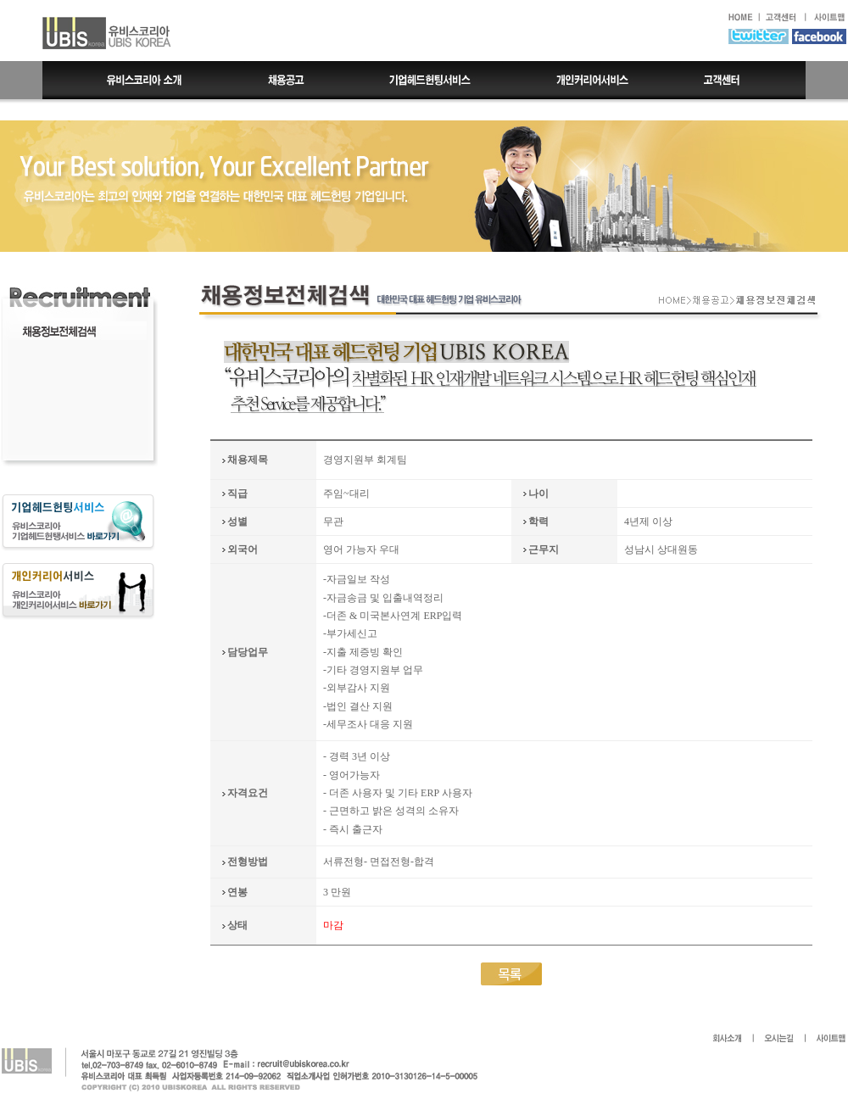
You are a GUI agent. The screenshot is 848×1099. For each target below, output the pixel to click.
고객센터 (738, 80)
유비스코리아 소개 (131, 80)
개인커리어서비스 (591, 80)
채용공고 (286, 80)
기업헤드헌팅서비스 (431, 80)
